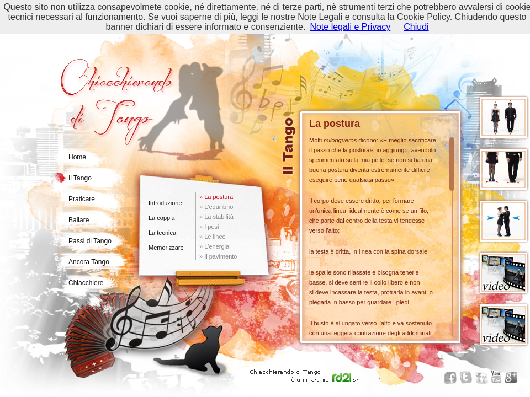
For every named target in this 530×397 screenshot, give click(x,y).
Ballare (78, 220)
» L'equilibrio (216, 206)
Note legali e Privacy (350, 26)
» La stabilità (216, 216)
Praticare (81, 199)
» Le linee (212, 236)
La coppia (162, 217)
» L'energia (214, 246)
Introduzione (165, 203)
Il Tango (80, 178)
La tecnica (162, 232)
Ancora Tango (88, 262)
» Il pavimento (218, 256)
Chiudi (416, 26)
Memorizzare (166, 247)
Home (77, 157)
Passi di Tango (90, 241)
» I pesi (209, 226)
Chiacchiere (85, 283)
